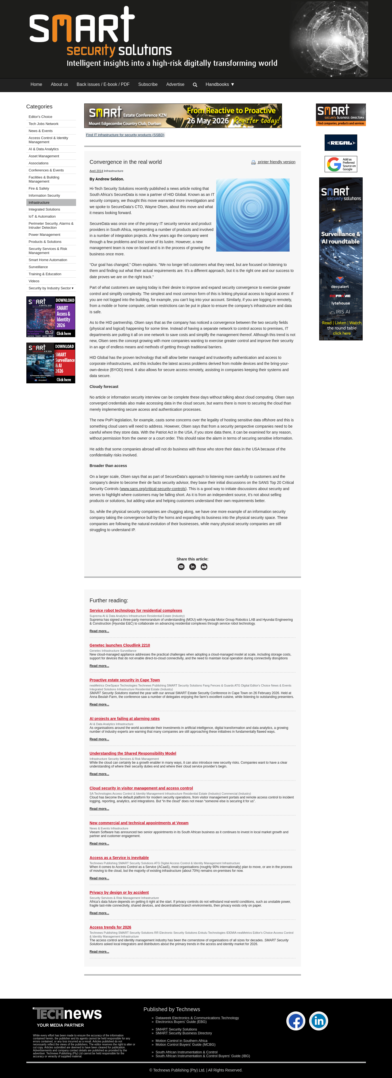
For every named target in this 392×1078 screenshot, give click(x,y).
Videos (34, 281)
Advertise (175, 84)
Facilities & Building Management (44, 179)
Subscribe (148, 84)
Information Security (44, 195)
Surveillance (38, 267)
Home (36, 84)
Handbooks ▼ (220, 84)
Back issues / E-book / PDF (103, 84)
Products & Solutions (45, 242)
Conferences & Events (46, 170)
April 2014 (96, 171)
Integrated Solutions (44, 209)
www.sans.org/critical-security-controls (153, 489)
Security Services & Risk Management (48, 251)
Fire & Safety (39, 188)
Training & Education (45, 274)
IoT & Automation (42, 216)
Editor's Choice (40, 117)
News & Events (41, 131)
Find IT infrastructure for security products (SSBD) (125, 135)
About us (59, 84)
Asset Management (44, 156)
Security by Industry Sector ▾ (51, 288)
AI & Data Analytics (44, 149)
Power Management (44, 235)
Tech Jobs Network (44, 124)
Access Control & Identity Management (48, 140)
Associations (39, 163)
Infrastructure (39, 202)
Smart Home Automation (48, 260)
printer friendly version (273, 162)
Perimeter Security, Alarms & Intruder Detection (51, 225)
